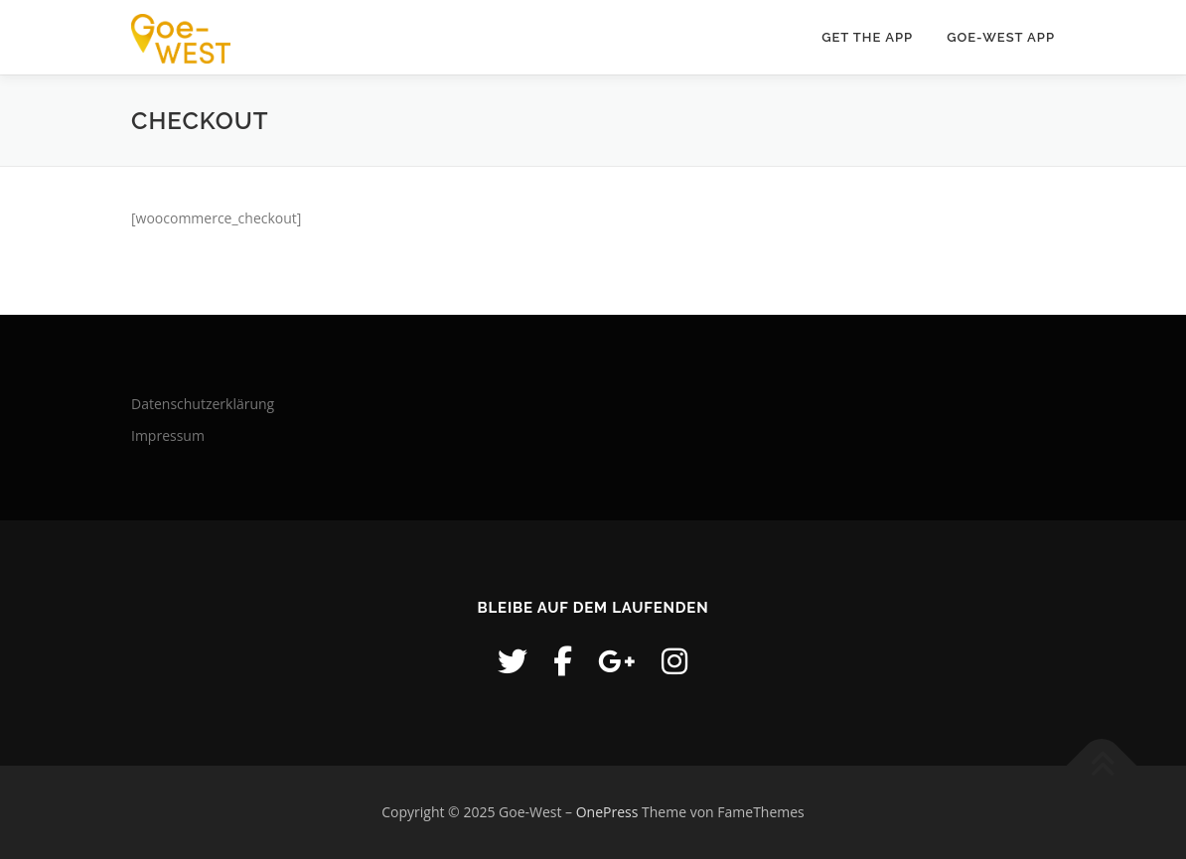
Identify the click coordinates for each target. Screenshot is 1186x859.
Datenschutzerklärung (202, 403)
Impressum (168, 435)
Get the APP (867, 37)
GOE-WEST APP (1001, 37)
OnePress (607, 811)
